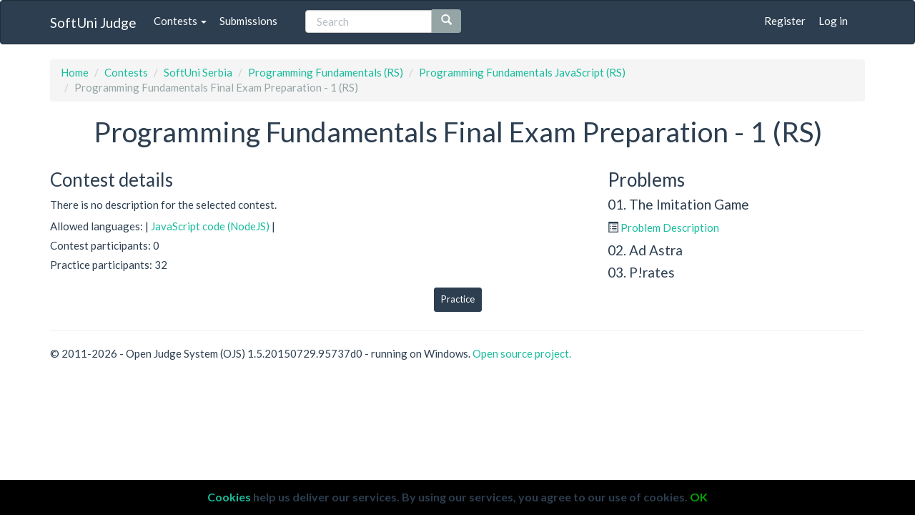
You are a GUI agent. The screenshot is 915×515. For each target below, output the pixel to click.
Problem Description (669, 227)
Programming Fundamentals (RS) (325, 72)
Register (785, 20)
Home (75, 72)
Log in (833, 20)
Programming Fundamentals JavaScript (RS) (522, 72)
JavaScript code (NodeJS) (210, 226)
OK (699, 497)
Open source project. (522, 353)
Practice (458, 299)
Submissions (248, 20)
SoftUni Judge (93, 22)
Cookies (229, 497)
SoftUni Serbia (198, 72)
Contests (180, 20)
